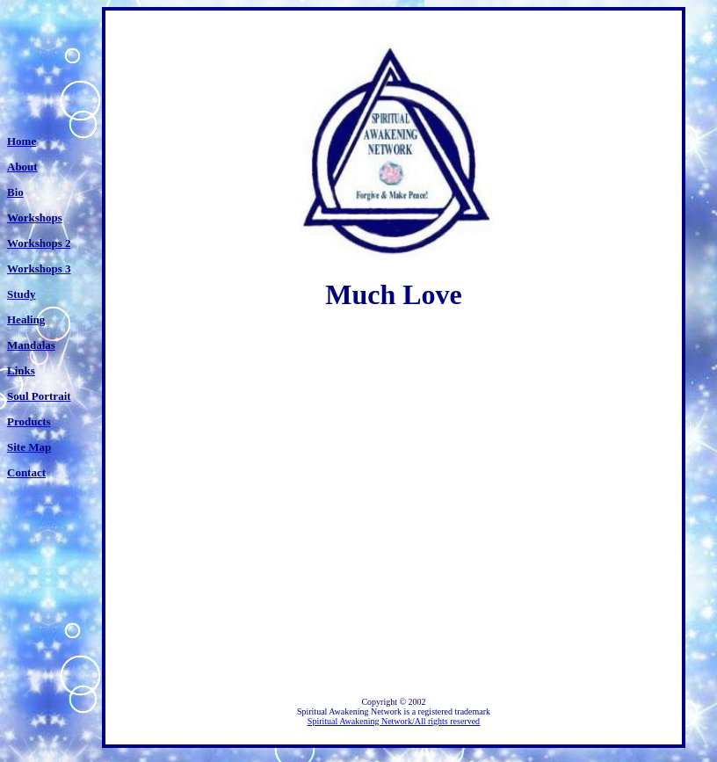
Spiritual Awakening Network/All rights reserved (394, 721)
